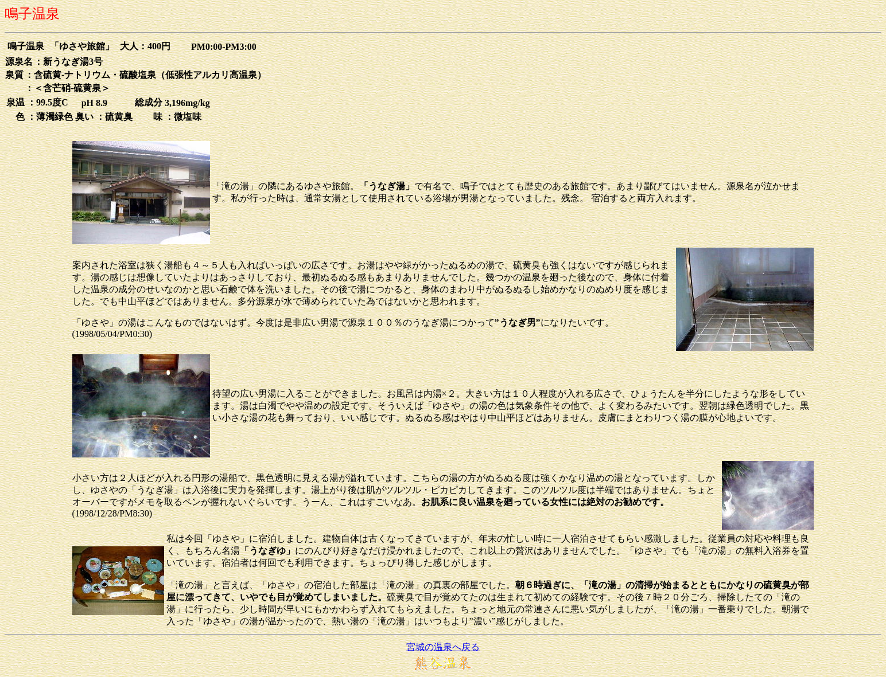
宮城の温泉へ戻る (443, 647)
